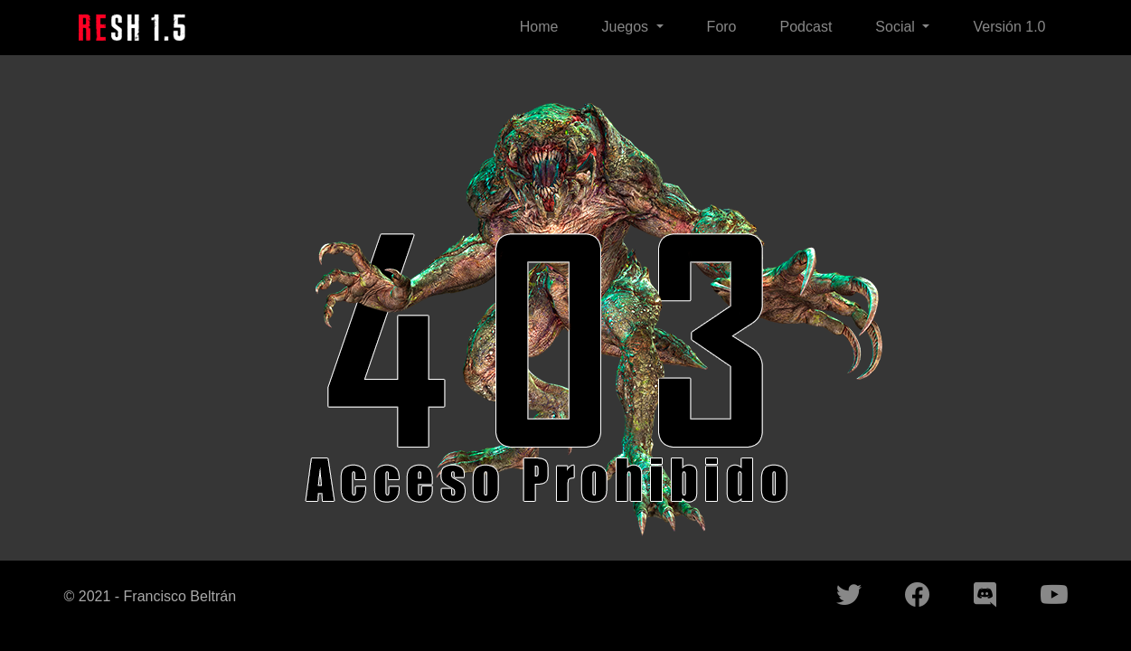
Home (539, 26)
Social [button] (897, 26)
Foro (722, 26)
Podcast (806, 26)
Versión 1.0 (1009, 26)
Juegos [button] (626, 26)
